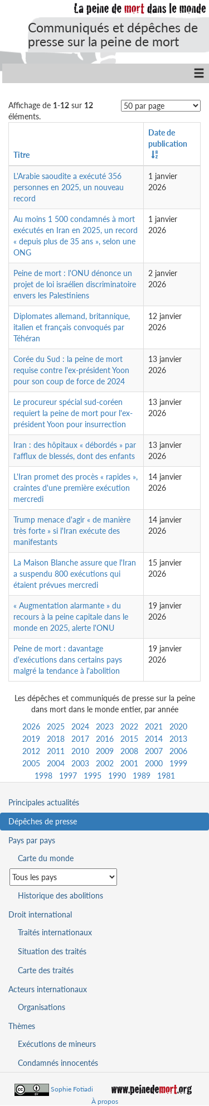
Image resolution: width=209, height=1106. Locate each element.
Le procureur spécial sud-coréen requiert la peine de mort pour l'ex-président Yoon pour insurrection (73, 413)
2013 (178, 738)
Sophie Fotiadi (72, 1089)
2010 (80, 751)
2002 (105, 763)
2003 (80, 763)
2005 (31, 763)
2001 (129, 763)
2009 (105, 751)
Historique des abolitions (60, 895)
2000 (154, 763)
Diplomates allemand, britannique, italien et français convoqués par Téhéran (71, 327)
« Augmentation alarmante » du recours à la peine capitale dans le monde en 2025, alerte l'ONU (70, 616)
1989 (141, 775)
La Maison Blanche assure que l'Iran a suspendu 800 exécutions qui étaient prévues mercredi (74, 574)
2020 (178, 726)
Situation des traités (52, 951)
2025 (56, 726)
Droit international (40, 914)
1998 (43, 775)
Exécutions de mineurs (57, 1044)
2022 (129, 726)
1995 (92, 775)
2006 (178, 751)
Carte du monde (46, 858)
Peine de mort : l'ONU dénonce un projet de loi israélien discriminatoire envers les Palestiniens (74, 284)
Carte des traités (46, 970)
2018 (56, 738)
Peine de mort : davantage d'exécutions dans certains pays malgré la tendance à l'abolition (67, 659)
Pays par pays (31, 840)
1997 (68, 775)
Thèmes (21, 1026)
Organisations (41, 1007)
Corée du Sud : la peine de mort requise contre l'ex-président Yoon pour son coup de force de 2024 (71, 370)
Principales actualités (43, 802)
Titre (21, 155)
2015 (129, 738)
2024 (80, 726)
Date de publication (167, 138)
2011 (56, 751)
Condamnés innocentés (58, 1063)
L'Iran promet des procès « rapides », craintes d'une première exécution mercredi (75, 488)
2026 (31, 726)
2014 (154, 738)
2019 (31, 738)
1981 (166, 775)
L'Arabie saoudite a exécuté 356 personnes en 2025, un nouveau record (68, 187)
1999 (178, 763)
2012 (31, 751)
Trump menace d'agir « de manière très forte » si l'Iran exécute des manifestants (71, 531)
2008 (129, 751)
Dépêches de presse (42, 821)
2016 (105, 738)
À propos (104, 1101)
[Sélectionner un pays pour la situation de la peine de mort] (63, 877)
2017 (80, 738)
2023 (105, 726)
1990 (117, 775)
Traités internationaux (55, 932)
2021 (154, 726)
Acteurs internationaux (47, 989)
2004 (56, 763)
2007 (154, 751)
